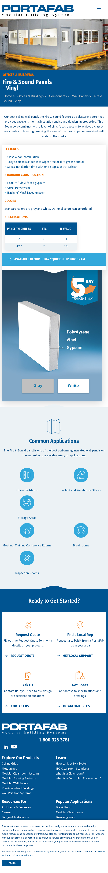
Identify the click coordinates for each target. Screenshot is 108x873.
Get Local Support (78, 656)
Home (8, 96)
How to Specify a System (72, 763)
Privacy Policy (48, 851)
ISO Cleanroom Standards (73, 768)
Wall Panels (80, 96)
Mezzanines (9, 768)
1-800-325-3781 (54, 740)
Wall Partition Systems (16, 793)
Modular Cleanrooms (69, 812)
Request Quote (22, 656)
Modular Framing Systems (19, 778)
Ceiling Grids (10, 763)
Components (58, 96)
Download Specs (76, 706)
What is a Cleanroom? (70, 773)
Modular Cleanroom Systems (20, 773)
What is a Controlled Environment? (78, 778)
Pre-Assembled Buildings (18, 788)
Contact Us (20, 706)
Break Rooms (65, 807)
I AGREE (12, 862)
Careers (7, 812)
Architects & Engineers (16, 807)
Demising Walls (66, 817)
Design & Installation (15, 817)
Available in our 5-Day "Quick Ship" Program (49, 259)
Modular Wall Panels (15, 783)
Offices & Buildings (30, 96)
